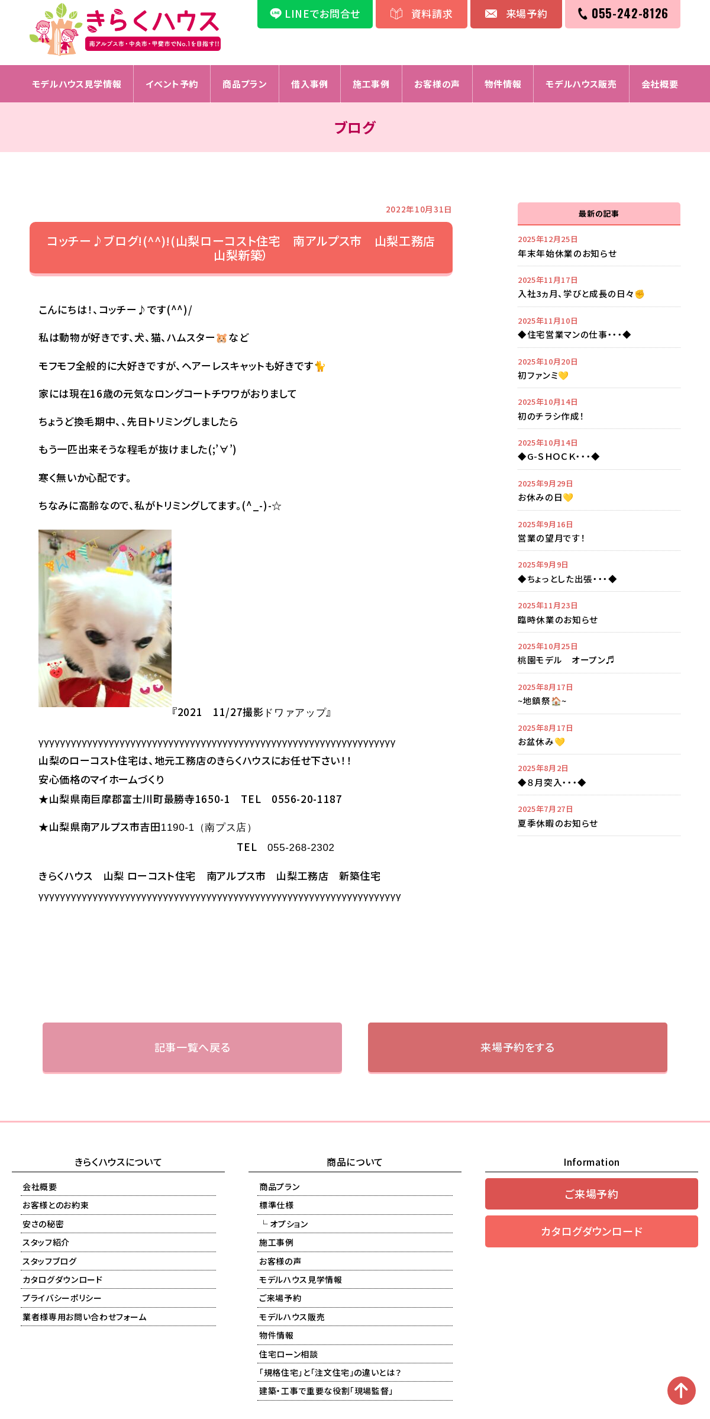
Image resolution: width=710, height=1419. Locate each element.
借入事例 (309, 84)
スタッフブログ (49, 1261)
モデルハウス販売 (581, 84)
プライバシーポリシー (62, 1298)
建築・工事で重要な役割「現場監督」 (326, 1391)
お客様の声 (437, 84)
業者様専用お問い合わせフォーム (84, 1317)
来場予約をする (517, 1046)
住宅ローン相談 (288, 1354)
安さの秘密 (43, 1224)
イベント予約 (172, 84)
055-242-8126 (630, 13)
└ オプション (283, 1224)
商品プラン (244, 84)
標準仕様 (276, 1205)
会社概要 (660, 84)
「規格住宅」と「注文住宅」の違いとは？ (330, 1372)
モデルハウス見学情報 (77, 84)
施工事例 (371, 84)
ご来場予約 (280, 1298)
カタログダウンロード (62, 1279)
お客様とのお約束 (55, 1205)
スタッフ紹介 (46, 1242)
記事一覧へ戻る (192, 1046)
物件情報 (503, 84)
